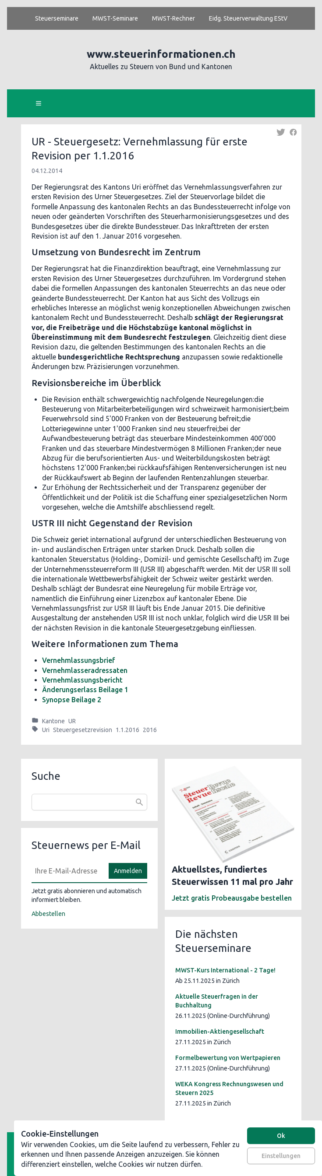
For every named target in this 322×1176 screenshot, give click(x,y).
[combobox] (89, 802)
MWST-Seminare (115, 18)
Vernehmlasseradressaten (84, 670)
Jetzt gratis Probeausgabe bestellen (232, 898)
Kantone (53, 721)
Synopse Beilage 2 (71, 700)
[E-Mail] (67, 871)
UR (72, 721)
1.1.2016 (127, 729)
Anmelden (128, 870)
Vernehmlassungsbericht (82, 680)
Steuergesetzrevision (82, 729)
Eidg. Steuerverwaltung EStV (248, 18)
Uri (46, 729)
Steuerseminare (56, 18)
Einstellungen (281, 1155)
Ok (281, 1135)
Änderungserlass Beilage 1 (85, 690)
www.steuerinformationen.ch (161, 54)
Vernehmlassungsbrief (78, 660)
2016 (150, 729)
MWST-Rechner (173, 18)
